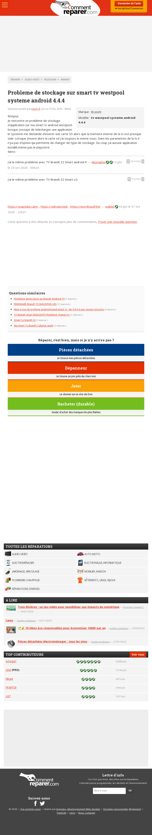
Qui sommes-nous (30, 809)
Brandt (96, 112)
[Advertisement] (76, 43)
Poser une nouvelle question (117, 222)
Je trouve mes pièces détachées (76, 358)
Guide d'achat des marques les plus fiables (76, 412)
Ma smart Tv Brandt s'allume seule (33, 326)
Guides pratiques (26, 620)
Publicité (61, 813)
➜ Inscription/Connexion (129, 9)
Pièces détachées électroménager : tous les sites (52, 641)
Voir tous (138, 654)
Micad (9, 679)
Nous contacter (86, 813)
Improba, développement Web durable (78, 809)
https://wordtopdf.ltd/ (85, 206)
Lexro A (36, 109)
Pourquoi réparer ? (133, 607)
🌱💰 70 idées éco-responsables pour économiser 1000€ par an (62, 628)
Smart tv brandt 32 (25, 320)
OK (130, 791)
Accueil (76, 8)
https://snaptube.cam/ (23, 206)
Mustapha (98, 162)
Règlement (135, 809)
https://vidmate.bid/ (54, 206)
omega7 (11, 661)
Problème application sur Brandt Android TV (39, 299)
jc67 (8, 696)
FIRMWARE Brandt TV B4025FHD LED (35, 304)
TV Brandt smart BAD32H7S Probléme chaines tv (42, 315)
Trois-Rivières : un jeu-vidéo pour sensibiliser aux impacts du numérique (68, 607)
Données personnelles (115, 809)
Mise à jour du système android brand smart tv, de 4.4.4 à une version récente (59, 310)
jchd (8, 670)
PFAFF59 (11, 687)
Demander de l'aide (129, 4)
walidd (110, 206)
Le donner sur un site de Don (76, 394)
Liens (9, 620)
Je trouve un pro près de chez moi (76, 376)
